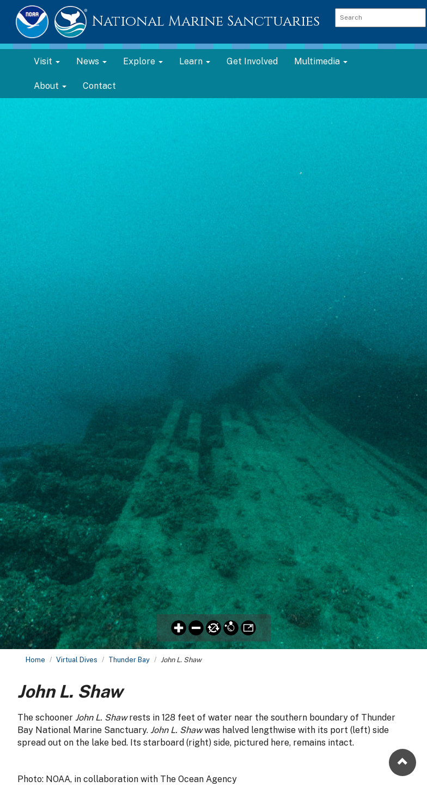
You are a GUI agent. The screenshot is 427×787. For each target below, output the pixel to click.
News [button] (91, 61)
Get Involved (252, 61)
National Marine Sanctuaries (206, 21)
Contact (99, 86)
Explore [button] (143, 61)
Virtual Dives (76, 660)
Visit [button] (47, 61)
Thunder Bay (129, 660)
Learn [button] (194, 61)
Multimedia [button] (320, 61)
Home (35, 660)
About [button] (50, 86)
